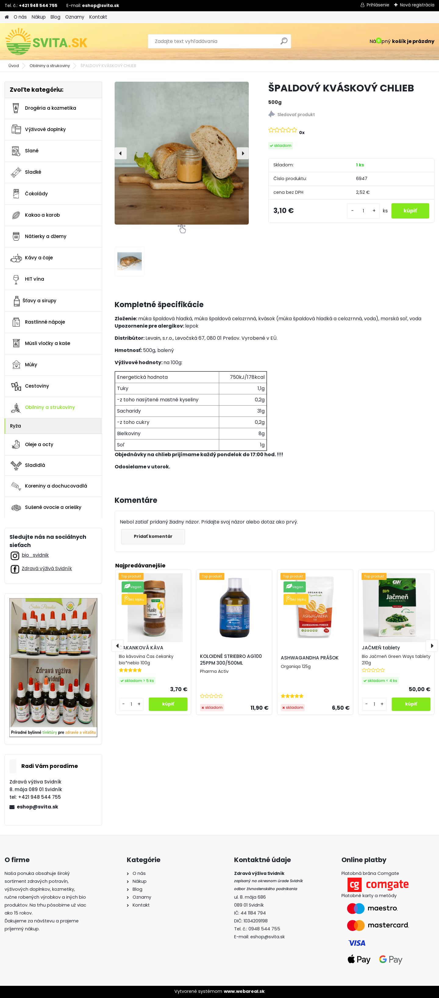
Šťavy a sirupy (33, 300)
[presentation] (121, 153)
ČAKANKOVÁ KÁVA (141, 648)
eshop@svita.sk (37, 806)
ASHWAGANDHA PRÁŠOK (310, 658)
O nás (20, 17)
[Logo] (46, 41)
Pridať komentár (153, 536)
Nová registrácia (417, 5)
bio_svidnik (35, 555)
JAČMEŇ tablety (381, 648)
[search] (283, 43)
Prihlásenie (378, 5)
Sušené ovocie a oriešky (45, 507)
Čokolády (29, 193)
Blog (55, 17)
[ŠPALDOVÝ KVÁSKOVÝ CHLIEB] (182, 153)
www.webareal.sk (244, 991)
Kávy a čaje (31, 258)
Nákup (39, 17)
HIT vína (27, 279)
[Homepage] (7, 17)
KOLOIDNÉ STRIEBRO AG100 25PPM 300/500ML (231, 659)
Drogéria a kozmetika (43, 108)
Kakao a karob (35, 215)
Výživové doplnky (38, 129)
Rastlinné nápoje (37, 322)
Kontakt (98, 17)
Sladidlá (27, 465)
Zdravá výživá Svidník (47, 568)
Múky (23, 364)
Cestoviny (29, 386)
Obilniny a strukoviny (50, 66)
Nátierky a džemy (38, 236)
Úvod (14, 66)
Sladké (25, 172)
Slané (24, 151)
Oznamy (74, 17)
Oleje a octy (31, 444)
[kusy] (363, 211)
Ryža (15, 426)
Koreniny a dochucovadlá (48, 486)
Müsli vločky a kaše (40, 343)
